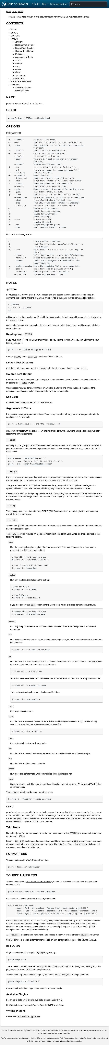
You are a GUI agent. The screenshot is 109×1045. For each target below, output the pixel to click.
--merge (18, 63)
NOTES (14, 39)
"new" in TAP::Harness (68, 935)
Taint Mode (20, 75)
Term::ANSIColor (34, 388)
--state (18, 69)
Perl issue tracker (90, 1039)
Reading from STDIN (24, 45)
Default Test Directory (25, 48)
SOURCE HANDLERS (21, 81)
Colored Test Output (24, 51)
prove (8, 11)
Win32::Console (74, 388)
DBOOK (38, 1031)
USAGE (14, 33)
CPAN (20, 12)
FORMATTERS (18, 78)
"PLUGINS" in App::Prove (28, 1017)
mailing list (104, 1039)
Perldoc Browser (15, 4)
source (14, 12)
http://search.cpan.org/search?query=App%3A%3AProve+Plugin (35, 1006)
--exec (18, 60)
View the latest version (79, 17)
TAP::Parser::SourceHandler (38, 882)
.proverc (19, 42)
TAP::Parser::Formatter (37, 861)
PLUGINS (15, 85)
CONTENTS (14, 23)
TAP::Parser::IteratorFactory (23, 940)
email (81, 1031)
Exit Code (19, 54)
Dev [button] (44, 4)
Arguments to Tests (24, 57)
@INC (18, 72)
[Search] (88, 4)
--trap (17, 66)
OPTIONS (15, 36)
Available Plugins (23, 87)
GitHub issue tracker (69, 1031)
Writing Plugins (22, 91)
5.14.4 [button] (35, 4)
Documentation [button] (58, 4)
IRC (30, 1042)
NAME (14, 30)
